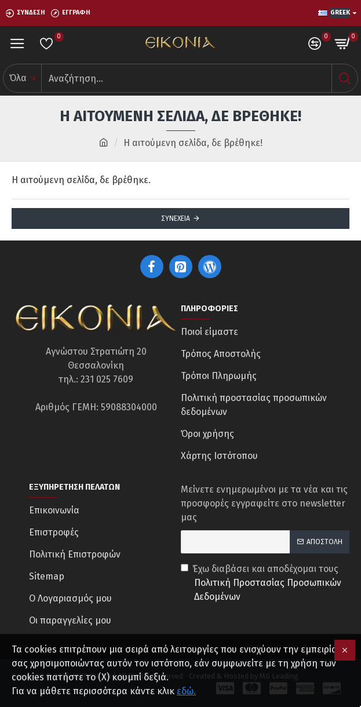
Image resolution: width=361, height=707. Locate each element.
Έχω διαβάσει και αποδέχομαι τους (265, 583)
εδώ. (186, 691)
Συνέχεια (175, 218)
